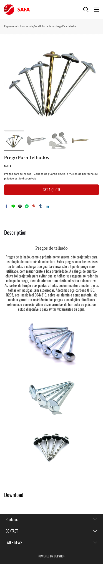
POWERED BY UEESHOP (51, 556)
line (13, 206)
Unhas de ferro (46, 26)
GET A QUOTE (51, 189)
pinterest (33, 206)
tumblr (40, 206)
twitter (20, 206)
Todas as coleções (28, 26)
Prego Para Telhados (66, 26)
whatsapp (27, 206)
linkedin (47, 206)
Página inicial (11, 26)
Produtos (12, 519)
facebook (6, 206)
